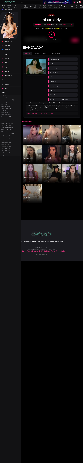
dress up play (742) (6, 117)
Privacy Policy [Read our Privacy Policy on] (22, 251)
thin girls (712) (5, 157)
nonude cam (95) (5, 143)
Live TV (76, 6)
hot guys (40, 6)
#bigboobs (34, 113)
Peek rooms (3, 6)
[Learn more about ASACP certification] (43, 255)
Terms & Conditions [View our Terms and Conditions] (32, 251)
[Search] (29, 2)
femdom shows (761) (6, 122)
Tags (20, 6)
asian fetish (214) (6, 110)
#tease (51, 113)
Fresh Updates (26, 6)
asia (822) (4, 105)
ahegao (72, 6)
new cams (55, 6)
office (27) (4, 145)
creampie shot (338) (6, 114)
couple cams (60, 6)
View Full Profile (56, 53)
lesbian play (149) (6, 129)
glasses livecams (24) (7, 126)
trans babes (44, 6)
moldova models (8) (6, 133)
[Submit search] (40, 2)
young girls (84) (5, 162)
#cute (28, 113)
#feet (45, 113)
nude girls (35, 6)
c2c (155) (3, 112)
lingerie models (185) (7, 131)
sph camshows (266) (6, 152)
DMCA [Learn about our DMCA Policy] (41, 251)
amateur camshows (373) (7, 100)
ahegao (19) (4, 98)
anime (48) (4, 103)
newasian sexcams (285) (7, 138)
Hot (31, 6)
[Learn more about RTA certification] (38, 255)
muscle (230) (4, 136)
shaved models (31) (6, 150)
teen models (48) (5, 155)
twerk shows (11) (5, 159)
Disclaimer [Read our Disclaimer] (47, 251)
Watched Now (9, 6)
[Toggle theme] (77, 2)
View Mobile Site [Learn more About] (60, 251)
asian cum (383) (5, 107)
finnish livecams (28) (7, 124)
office (66, 6)
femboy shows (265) (6, 119)
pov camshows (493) (6, 148)
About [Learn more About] (53, 251)
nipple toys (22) (5, 140)
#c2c (41, 113)
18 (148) (3, 96)
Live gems (15, 6)
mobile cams (50, 6)
